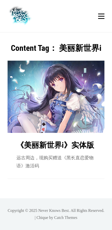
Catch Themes (65, 217)
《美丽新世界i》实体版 (55, 145)
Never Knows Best (53, 210)
